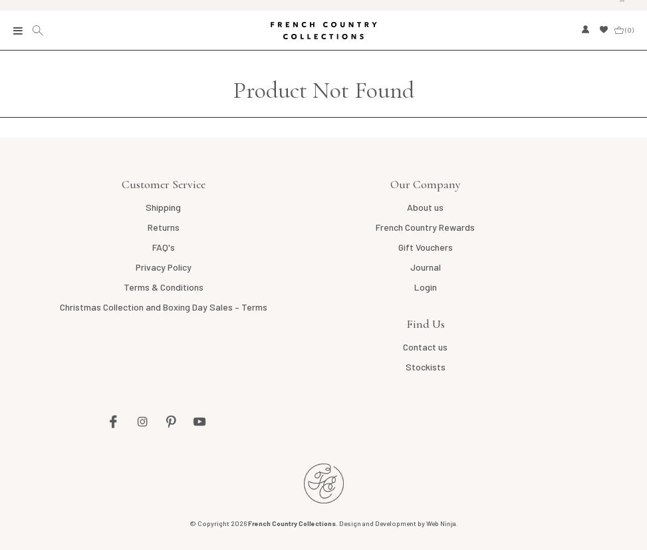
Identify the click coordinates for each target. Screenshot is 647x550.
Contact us (425, 346)
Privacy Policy (164, 267)
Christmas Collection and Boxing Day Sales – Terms (163, 307)
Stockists (426, 366)
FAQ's (163, 247)
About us (425, 207)
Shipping (163, 207)
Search (40, 30)
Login (425, 287)
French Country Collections (323, 30)
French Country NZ (324, 483)
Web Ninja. (442, 523)
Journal (425, 267)
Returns (164, 227)
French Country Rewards (425, 227)
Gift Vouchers (425, 247)
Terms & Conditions (163, 287)
